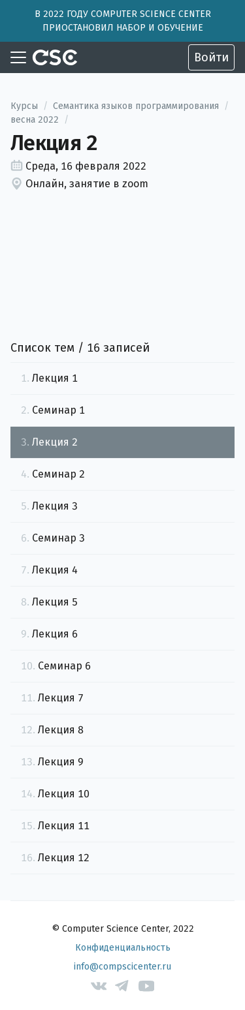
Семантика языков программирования (136, 106)
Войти (211, 57)
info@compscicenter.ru (122, 966)
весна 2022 (34, 119)
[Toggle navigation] (18, 57)
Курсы (24, 106)
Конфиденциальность (123, 947)
